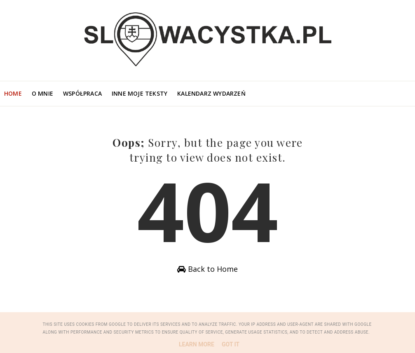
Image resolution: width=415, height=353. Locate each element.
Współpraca (82, 93)
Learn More (196, 344)
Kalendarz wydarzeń (211, 93)
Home (13, 93)
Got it (230, 344)
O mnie (42, 93)
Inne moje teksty (139, 93)
